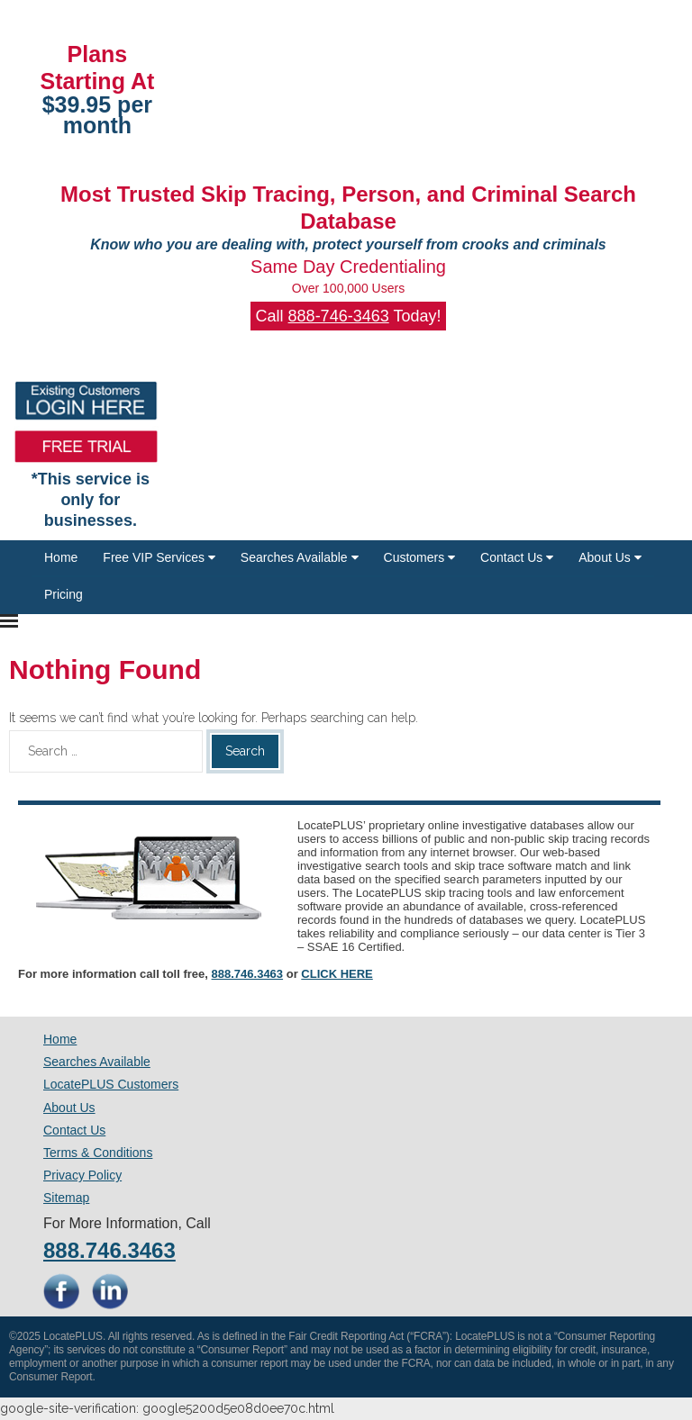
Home (60, 557)
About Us (609, 557)
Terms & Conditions (97, 1152)
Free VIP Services (158, 557)
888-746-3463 (338, 316)
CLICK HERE (336, 974)
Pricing (63, 594)
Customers (420, 557)
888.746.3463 (248, 974)
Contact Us (516, 557)
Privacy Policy (82, 1175)
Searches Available (300, 557)
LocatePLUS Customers (110, 1084)
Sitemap (66, 1197)
